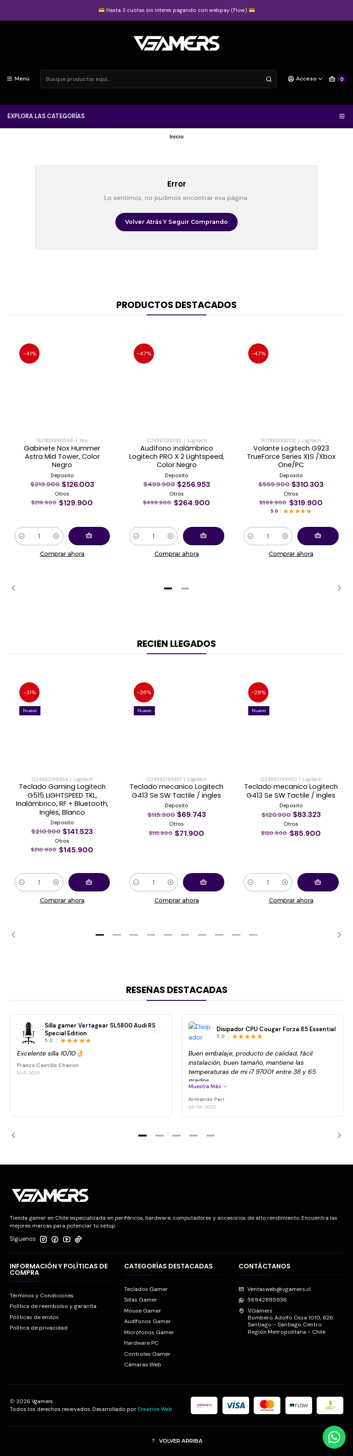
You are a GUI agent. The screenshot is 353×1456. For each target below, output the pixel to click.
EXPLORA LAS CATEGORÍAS (176, 116)
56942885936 (263, 1299)
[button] (167, 588)
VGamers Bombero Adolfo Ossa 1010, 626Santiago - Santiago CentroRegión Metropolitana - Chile (286, 1321)
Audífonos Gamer (147, 1321)
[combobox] (158, 79)
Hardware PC (141, 1343)
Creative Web (154, 1409)
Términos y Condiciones (42, 1295)
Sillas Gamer (140, 1299)
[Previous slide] (16, 588)
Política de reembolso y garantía (53, 1306)
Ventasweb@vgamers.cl (275, 1289)
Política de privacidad (39, 1327)
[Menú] (18, 79)
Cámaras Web (142, 1364)
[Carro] (337, 79)
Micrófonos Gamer (149, 1332)
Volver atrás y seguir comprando (176, 221)
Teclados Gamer (146, 1289)
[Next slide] (336, 588)
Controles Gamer (147, 1354)
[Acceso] (305, 79)
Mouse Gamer (142, 1310)
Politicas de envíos (34, 1317)
